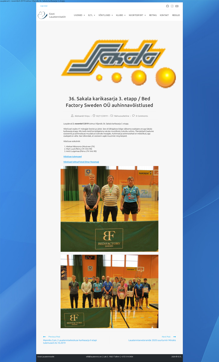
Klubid (121, 15)
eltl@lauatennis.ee (94, 356)
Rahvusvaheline (121, 116)
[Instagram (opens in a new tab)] (172, 6)
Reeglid (176, 15)
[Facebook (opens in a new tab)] (167, 6)
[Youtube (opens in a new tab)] (176, 6)
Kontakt (164, 15)
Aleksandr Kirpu (82, 116)
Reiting (153, 15)
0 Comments (142, 116)
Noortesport (137, 15)
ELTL (91, 15)
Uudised (79, 15)
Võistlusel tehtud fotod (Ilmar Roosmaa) (81, 162)
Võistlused (105, 15)
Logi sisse (43, 6)
